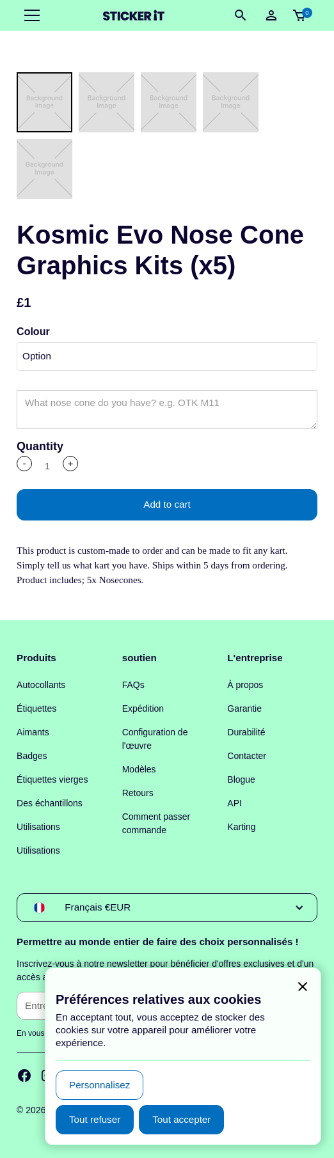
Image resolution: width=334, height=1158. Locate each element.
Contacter (246, 756)
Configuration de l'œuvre (155, 739)
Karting (241, 827)
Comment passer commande (156, 823)
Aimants (33, 732)
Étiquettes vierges (52, 779)
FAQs (133, 685)
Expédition (143, 708)
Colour (33, 331)
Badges (32, 756)
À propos (245, 685)
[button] (29, 15)
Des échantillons (50, 803)
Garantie (244, 708)
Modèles (139, 769)
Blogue (241, 779)
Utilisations (38, 827)
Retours (138, 793)
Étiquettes (36, 708)
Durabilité (246, 732)
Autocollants (41, 685)
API (234, 803)
